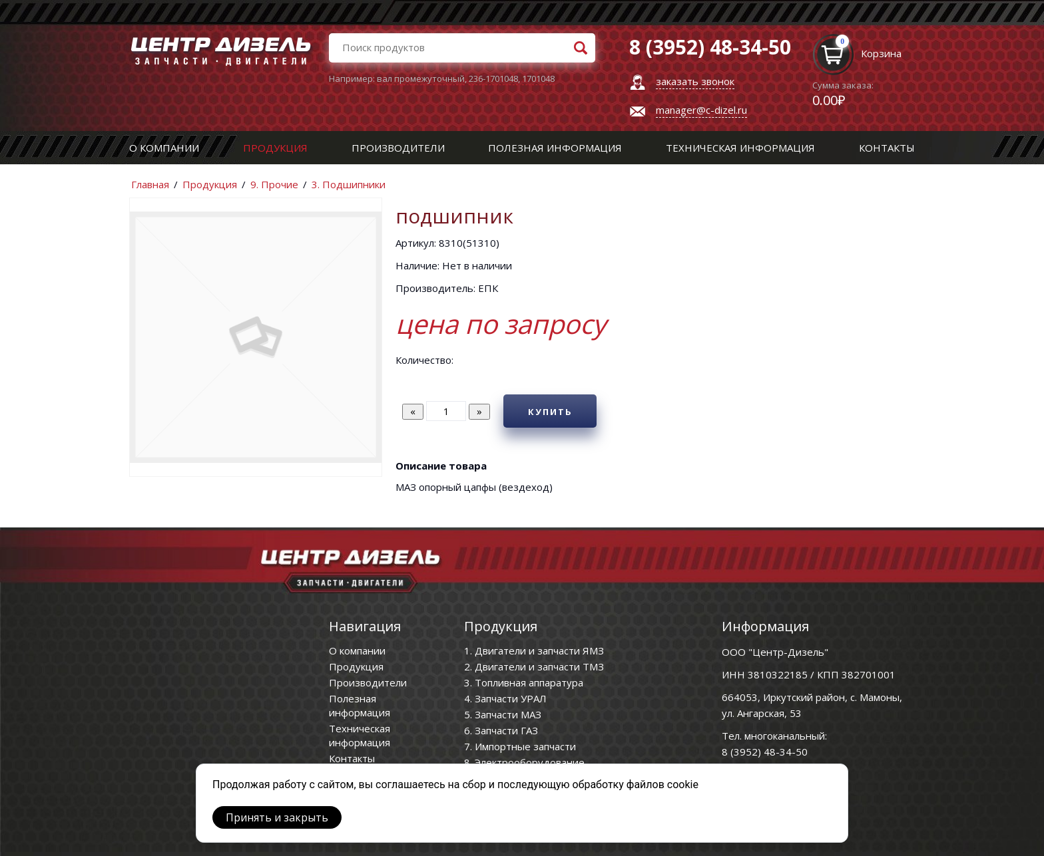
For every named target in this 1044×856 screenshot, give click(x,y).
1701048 (538, 78)
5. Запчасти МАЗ (502, 714)
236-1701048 (493, 78)
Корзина (881, 53)
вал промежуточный (421, 78)
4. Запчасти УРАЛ (505, 698)
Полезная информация (555, 147)
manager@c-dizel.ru (701, 109)
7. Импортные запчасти (520, 746)
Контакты (887, 147)
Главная (150, 184)
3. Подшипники (349, 184)
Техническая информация (740, 147)
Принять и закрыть (277, 817)
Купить (550, 412)
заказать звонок (695, 81)
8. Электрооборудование (524, 762)
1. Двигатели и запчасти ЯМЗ (534, 650)
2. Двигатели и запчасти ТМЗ (534, 666)
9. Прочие (274, 184)
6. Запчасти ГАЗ (501, 730)
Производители (398, 147)
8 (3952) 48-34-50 (765, 751)
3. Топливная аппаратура (523, 682)
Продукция (275, 147)
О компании (164, 147)
